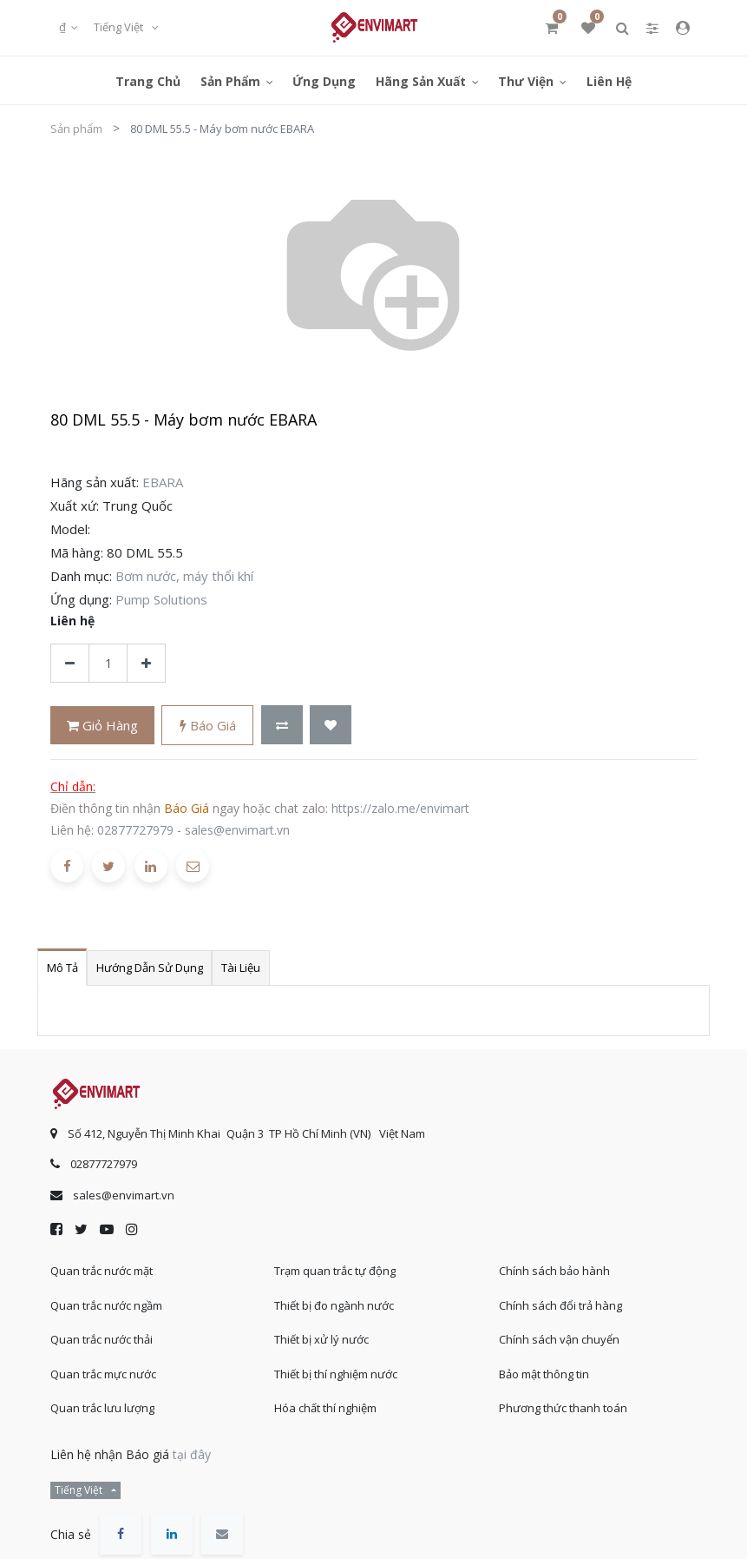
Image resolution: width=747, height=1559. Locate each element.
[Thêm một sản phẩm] (146, 663)
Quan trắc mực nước (103, 1374)
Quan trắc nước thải (101, 1339)
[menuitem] (148, 80)
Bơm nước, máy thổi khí (184, 576)
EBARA (162, 482)
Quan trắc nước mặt (101, 1270)
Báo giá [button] (208, 725)
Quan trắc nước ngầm (106, 1305)
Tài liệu (240, 967)
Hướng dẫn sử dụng (149, 967)
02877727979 (135, 830)
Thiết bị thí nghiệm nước (335, 1374)
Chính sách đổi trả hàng (560, 1305)
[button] (282, 724)
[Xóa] (69, 663)
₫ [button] (64, 27)
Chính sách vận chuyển (559, 1339)
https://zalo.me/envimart (400, 808)
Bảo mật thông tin (544, 1374)
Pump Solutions (161, 599)
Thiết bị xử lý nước (321, 1339)
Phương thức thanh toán (563, 1408)
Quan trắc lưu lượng (102, 1408)
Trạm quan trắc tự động (335, 1270)
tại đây (192, 1454)
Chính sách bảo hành (554, 1270)
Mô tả (62, 967)
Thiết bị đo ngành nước (334, 1305)
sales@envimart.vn (237, 830)
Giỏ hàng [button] (102, 725)
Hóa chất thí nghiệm (325, 1408)
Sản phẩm (76, 128)
